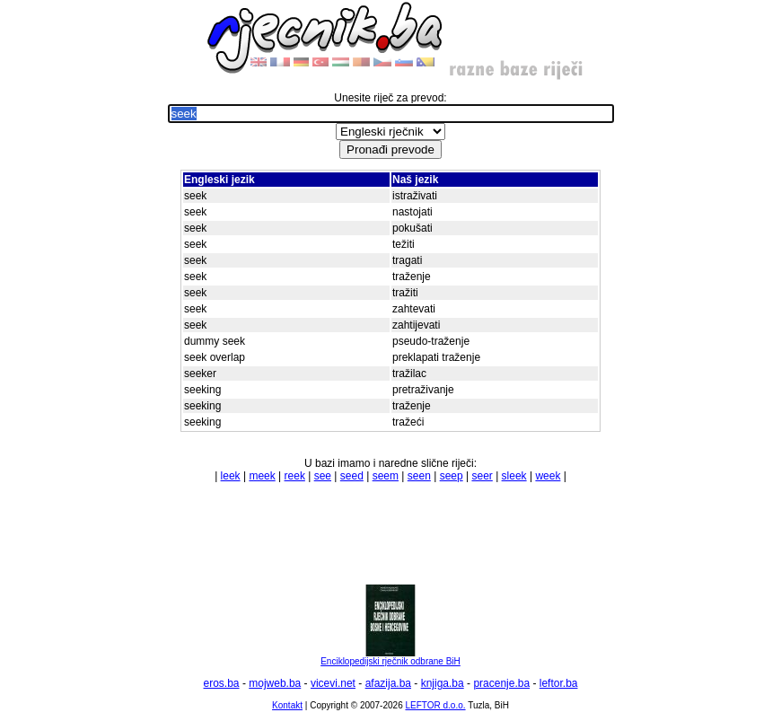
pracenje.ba (501, 683)
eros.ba (222, 683)
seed (352, 476)
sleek (514, 476)
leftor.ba (559, 683)
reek (295, 476)
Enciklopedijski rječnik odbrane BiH (390, 657)
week (547, 476)
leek (231, 476)
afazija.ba (388, 683)
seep (451, 476)
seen (419, 476)
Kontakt (287, 705)
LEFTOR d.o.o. (435, 705)
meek (262, 476)
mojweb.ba (275, 683)
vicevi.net (333, 683)
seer (481, 476)
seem (386, 476)
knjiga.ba (442, 683)
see (322, 476)
